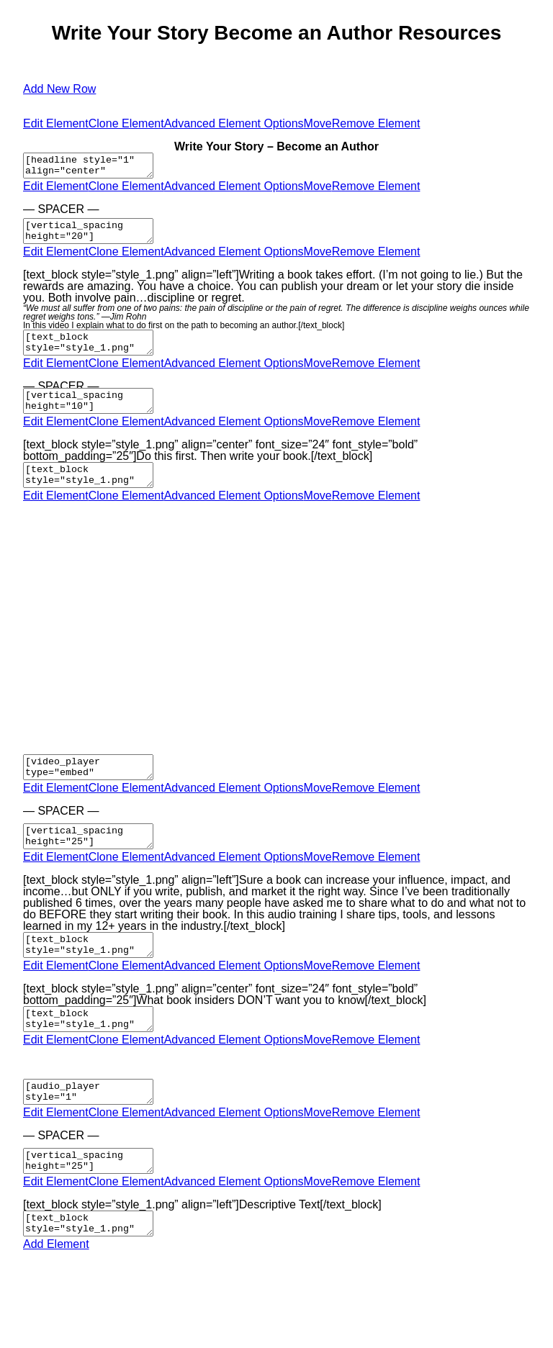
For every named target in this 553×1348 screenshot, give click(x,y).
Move (318, 123)
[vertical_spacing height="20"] (95, 237)
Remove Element (376, 123)
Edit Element (56, 123)
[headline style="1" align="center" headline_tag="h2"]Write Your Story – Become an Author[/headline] (95, 168)
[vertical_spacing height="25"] (95, 864)
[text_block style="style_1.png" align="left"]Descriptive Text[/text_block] (95, 1273)
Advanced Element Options (234, 123)
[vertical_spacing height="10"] (95, 416)
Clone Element (126, 123)
